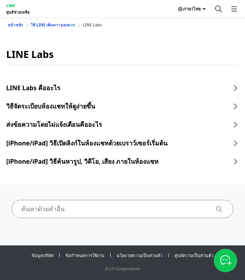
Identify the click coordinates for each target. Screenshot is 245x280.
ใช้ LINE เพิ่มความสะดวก (53, 25)
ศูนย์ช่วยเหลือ (18, 12)
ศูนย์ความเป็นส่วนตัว (193, 255)
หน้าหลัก (15, 25)
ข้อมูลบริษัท (42, 255)
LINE (10, 5)
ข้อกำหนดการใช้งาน (84, 255)
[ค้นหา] (218, 9)
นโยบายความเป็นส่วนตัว (139, 255)
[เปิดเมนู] (234, 9)
